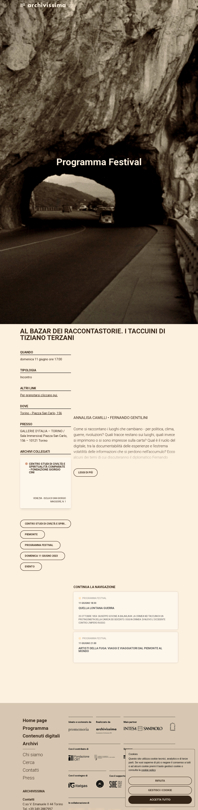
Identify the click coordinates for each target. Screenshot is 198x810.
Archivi (30, 743)
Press (29, 778)
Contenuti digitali (41, 736)
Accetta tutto (160, 799)
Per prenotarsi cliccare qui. (39, 395)
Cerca (28, 762)
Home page (35, 720)
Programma (35, 728)
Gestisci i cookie (160, 790)
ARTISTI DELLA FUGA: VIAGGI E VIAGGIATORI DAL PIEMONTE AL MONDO (120, 650)
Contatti (31, 770)
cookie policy (148, 770)
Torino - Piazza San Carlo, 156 (41, 413)
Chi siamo (33, 754)
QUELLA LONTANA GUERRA (96, 608)
